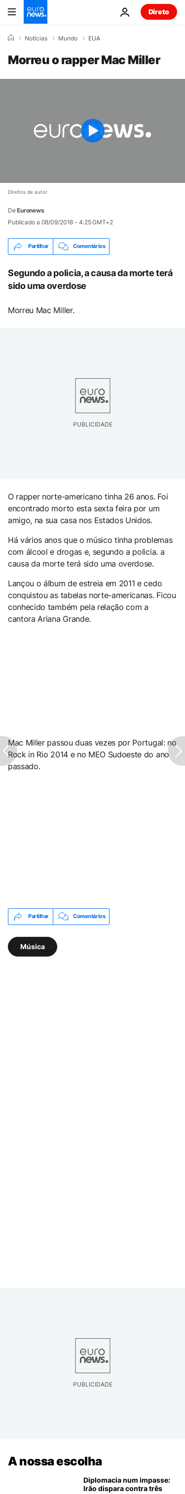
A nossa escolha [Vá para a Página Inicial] (55, 1461)
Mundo (67, 38)
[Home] (11, 38)
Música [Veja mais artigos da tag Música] (32, 946)
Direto (158, 11)
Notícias (36, 38)
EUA (94, 38)
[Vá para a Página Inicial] (35, 12)
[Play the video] (92, 131)
